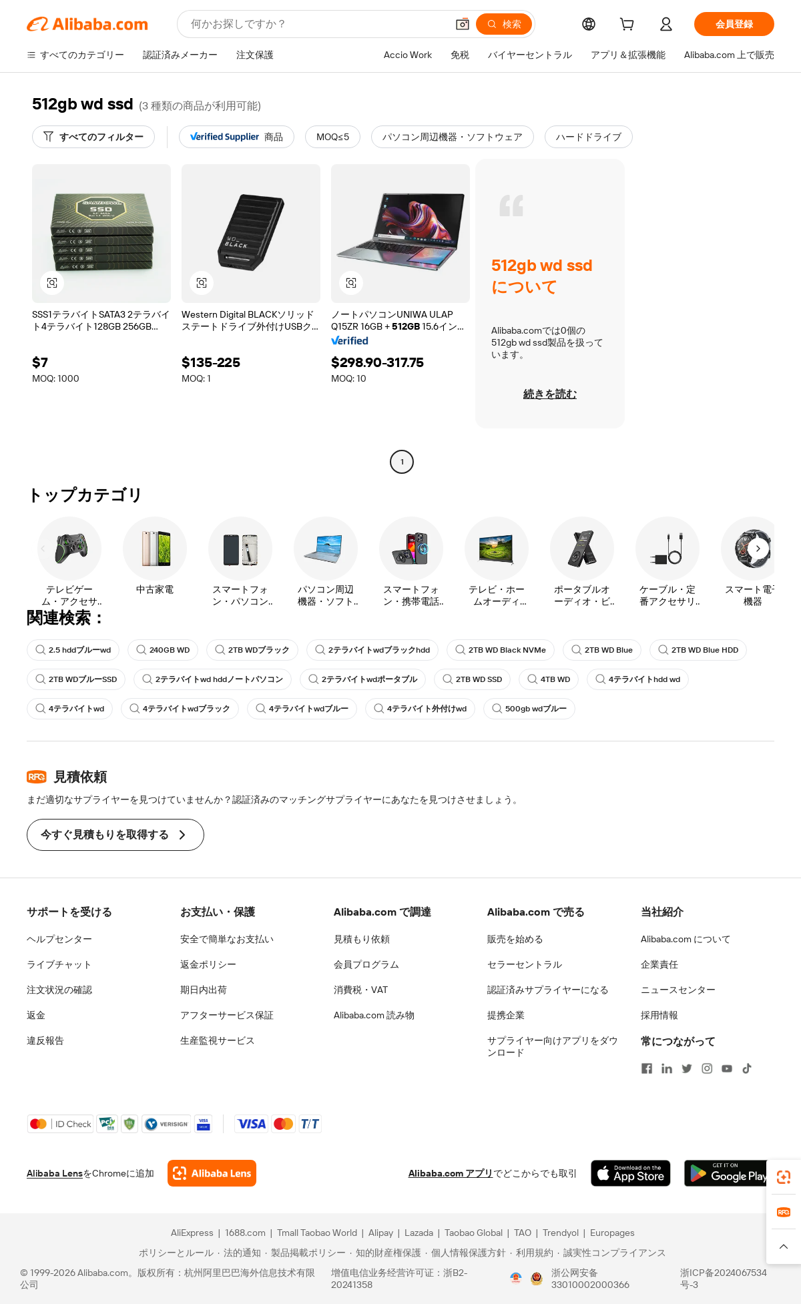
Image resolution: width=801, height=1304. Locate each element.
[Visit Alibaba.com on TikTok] (747, 1068)
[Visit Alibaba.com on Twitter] (687, 1068)
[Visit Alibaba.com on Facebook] (647, 1068)
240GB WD (163, 650)
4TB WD (548, 679)
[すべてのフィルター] (93, 136)
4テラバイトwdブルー (302, 708)
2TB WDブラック (252, 650)
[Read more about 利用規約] (531, 1253)
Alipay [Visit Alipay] (380, 1232)
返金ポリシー (208, 964)
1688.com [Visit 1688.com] (245, 1232)
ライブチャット (59, 964)
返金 (36, 1015)
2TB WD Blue (602, 650)
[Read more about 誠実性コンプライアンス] (611, 1253)
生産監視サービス (217, 1040)
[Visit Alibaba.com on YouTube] (727, 1068)
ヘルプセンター (59, 939)
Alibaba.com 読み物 (374, 1015)
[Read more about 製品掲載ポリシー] (305, 1253)
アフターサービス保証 (227, 1015)
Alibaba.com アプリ (451, 1173)
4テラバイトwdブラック (179, 708)
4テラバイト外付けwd (420, 708)
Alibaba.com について (686, 939)
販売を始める (515, 939)
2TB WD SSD (472, 679)
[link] (783, 1177)
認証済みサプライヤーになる (548, 989)
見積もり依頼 (362, 939)
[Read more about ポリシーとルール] (174, 1253)
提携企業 (506, 1015)
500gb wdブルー (529, 708)
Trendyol (561, 1232)
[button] (463, 24)
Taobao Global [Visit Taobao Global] (474, 1232)
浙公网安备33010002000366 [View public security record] (590, 1278)
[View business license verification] (516, 1278)
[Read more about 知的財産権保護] (385, 1253)
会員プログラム (366, 964)
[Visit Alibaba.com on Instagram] (707, 1068)
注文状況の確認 (59, 989)
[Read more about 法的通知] (239, 1253)
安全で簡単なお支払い (227, 939)
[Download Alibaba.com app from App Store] (631, 1173)
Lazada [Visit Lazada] (419, 1232)
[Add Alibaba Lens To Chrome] (212, 1173)
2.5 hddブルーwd (73, 650)
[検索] (504, 24)
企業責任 (659, 964)
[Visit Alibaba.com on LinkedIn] (667, 1068)
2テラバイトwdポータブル (362, 679)
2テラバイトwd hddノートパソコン (212, 679)
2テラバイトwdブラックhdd (372, 650)
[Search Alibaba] (317, 24)
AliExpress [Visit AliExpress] (192, 1232)
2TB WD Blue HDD (698, 650)
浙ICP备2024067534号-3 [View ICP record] (723, 1278)
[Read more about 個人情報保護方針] (465, 1253)
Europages (612, 1232)
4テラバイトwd (69, 708)
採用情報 (659, 1015)
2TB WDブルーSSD (76, 679)
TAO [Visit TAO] (522, 1232)
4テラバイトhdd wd (637, 679)
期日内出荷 (203, 989)
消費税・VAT (361, 989)
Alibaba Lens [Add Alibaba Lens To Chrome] (55, 1173)
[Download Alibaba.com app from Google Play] (729, 1173)
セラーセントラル (524, 964)
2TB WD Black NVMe (500, 650)
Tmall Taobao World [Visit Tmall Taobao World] (317, 1232)
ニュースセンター (678, 989)
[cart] (629, 26)
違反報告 (45, 1040)
